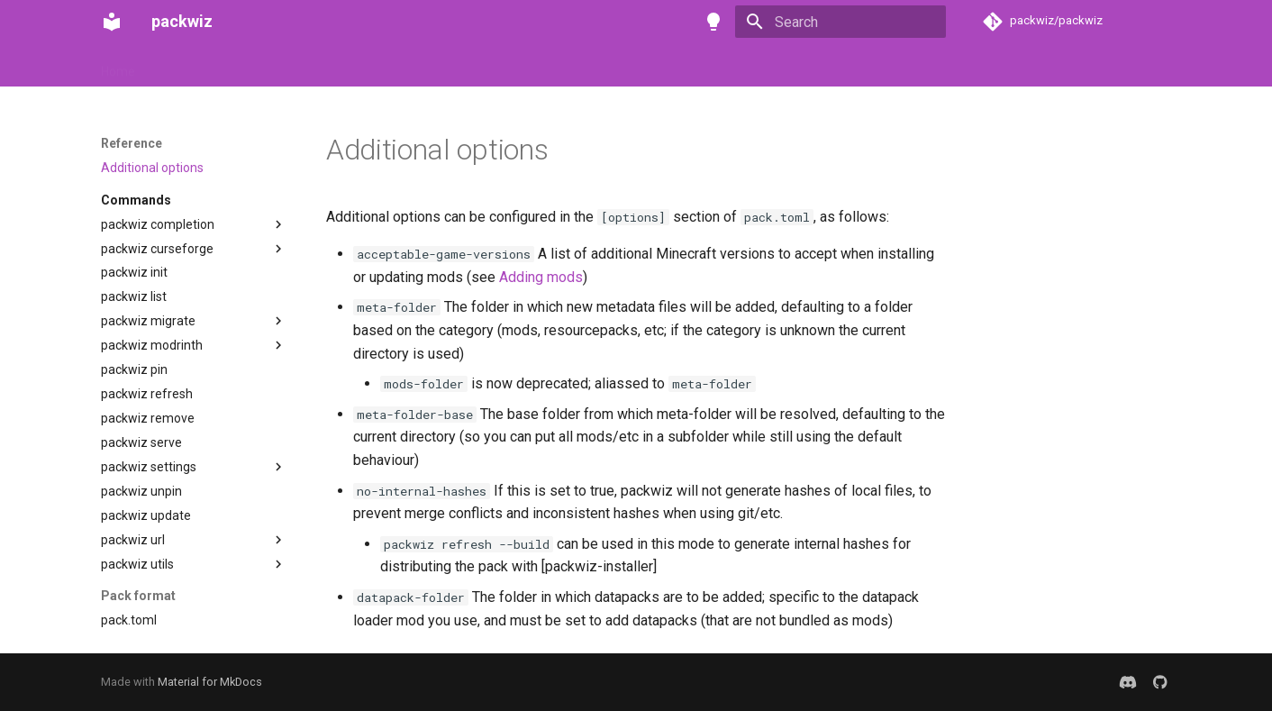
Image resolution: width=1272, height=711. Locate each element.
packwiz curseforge (157, 249)
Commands (136, 200)
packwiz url (133, 540)
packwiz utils (137, 564)
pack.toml (129, 620)
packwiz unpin (141, 491)
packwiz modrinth (152, 345)
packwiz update (146, 515)
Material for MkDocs (210, 681)
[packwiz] (112, 22)
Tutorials (269, 66)
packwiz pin (134, 369)
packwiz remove (148, 418)
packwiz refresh (147, 394)
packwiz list (134, 296)
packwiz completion (157, 224)
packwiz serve (141, 442)
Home (118, 66)
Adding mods (541, 277)
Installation (190, 66)
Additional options (152, 167)
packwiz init (134, 272)
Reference (347, 66)
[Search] (840, 21)
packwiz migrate (148, 321)
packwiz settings (148, 467)
